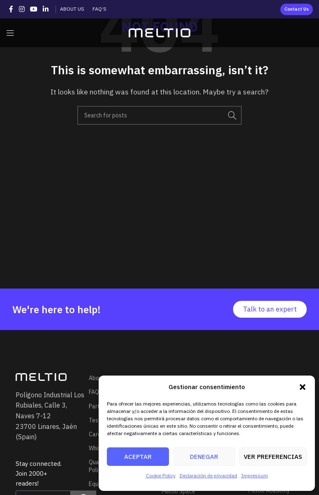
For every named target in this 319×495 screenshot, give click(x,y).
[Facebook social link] (11, 9)
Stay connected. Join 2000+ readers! (39, 473)
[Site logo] (159, 32)
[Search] (159, 115)
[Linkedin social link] (45, 9)
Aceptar (138, 457)
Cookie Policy (161, 475)
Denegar (204, 457)
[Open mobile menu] (10, 33)
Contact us (296, 9)
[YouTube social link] (33, 9)
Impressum (254, 475)
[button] (302, 387)
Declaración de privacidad (208, 475)
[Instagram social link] (21, 9)
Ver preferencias (273, 457)
